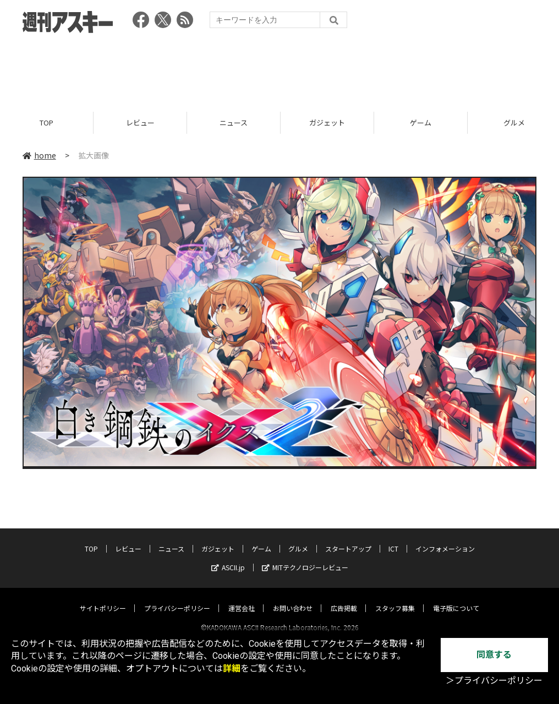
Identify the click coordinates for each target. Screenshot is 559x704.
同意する (494, 655)
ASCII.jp (228, 557)
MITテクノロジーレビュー (305, 557)
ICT (393, 538)
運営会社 (241, 598)
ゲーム (420, 122)
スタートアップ (348, 538)
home (39, 155)
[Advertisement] (279, 69)
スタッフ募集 (395, 598)
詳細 (231, 668)
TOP (46, 122)
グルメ (298, 538)
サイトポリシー (103, 598)
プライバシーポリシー (177, 598)
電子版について (456, 598)
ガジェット (327, 122)
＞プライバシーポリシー (494, 680)
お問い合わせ (293, 598)
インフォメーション (445, 538)
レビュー (140, 122)
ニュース (234, 122)
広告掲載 (344, 598)
